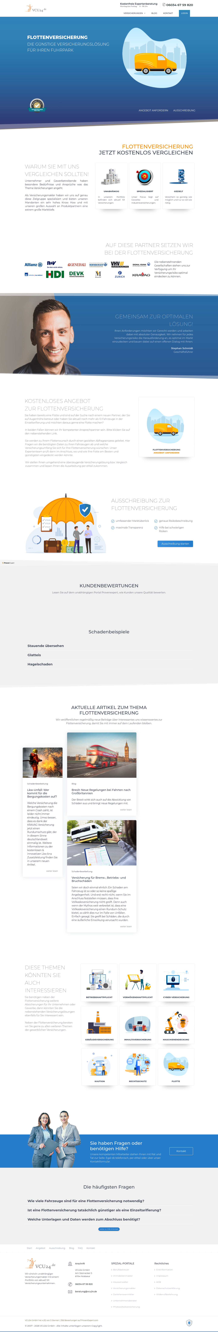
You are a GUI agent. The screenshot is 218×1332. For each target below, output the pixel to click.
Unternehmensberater (124, 1300)
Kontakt (168, 13)
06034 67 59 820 (177, 5)
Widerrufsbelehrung (166, 1294)
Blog (154, 13)
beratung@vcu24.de (86, 1291)
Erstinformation (163, 1269)
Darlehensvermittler (122, 1294)
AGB (157, 1282)
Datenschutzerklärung (167, 1288)
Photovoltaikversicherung (125, 1306)
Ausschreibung (44, 1248)
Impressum (161, 1275)
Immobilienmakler (122, 1275)
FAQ (66, 1248)
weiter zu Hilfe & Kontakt (109, 1229)
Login (184, 13)
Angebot (27, 1248)
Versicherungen (134, 13)
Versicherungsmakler (123, 1288)
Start (15, 1248)
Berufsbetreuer (120, 1269)
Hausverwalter (119, 1282)
